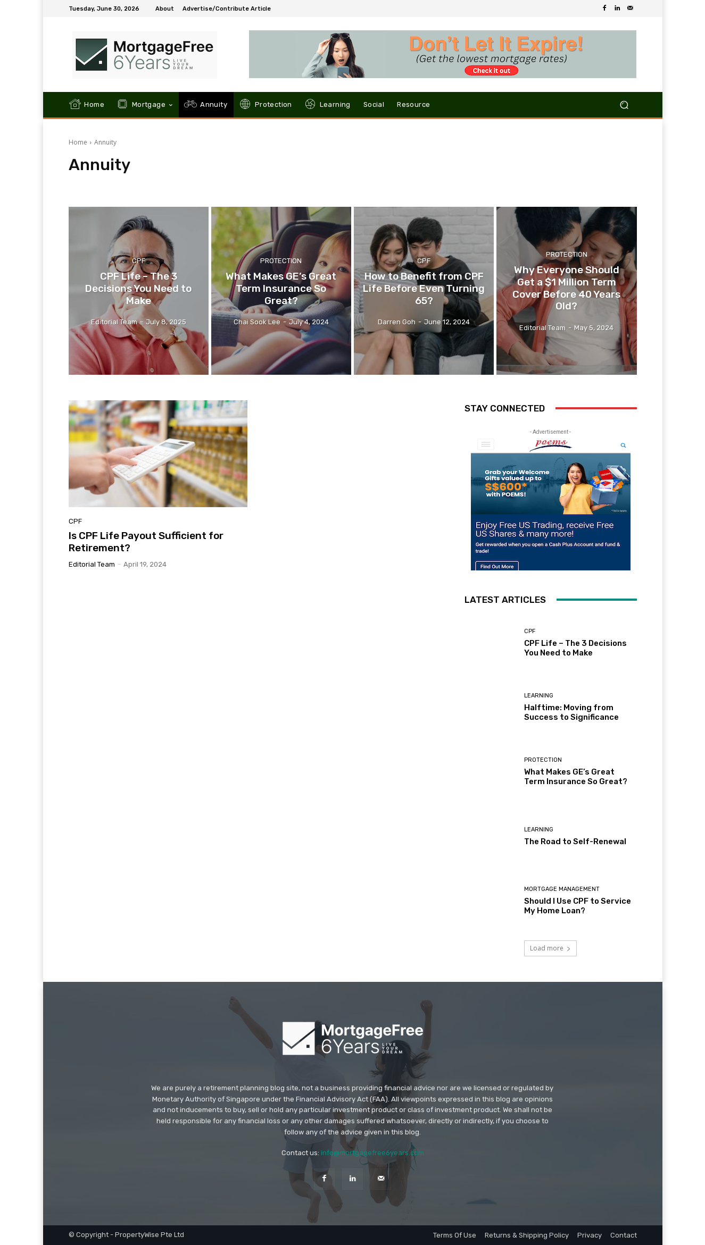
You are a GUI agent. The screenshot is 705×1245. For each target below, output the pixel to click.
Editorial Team (92, 564)
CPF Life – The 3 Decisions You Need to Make (575, 648)
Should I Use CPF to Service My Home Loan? (577, 905)
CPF (138, 260)
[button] (624, 104)
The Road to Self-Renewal (575, 841)
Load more (550, 948)
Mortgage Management (562, 889)
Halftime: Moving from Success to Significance (571, 712)
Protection (281, 260)
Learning (538, 696)
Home (78, 142)
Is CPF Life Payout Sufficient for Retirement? (146, 541)
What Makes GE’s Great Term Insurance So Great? (575, 776)
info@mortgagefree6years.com (372, 1153)
